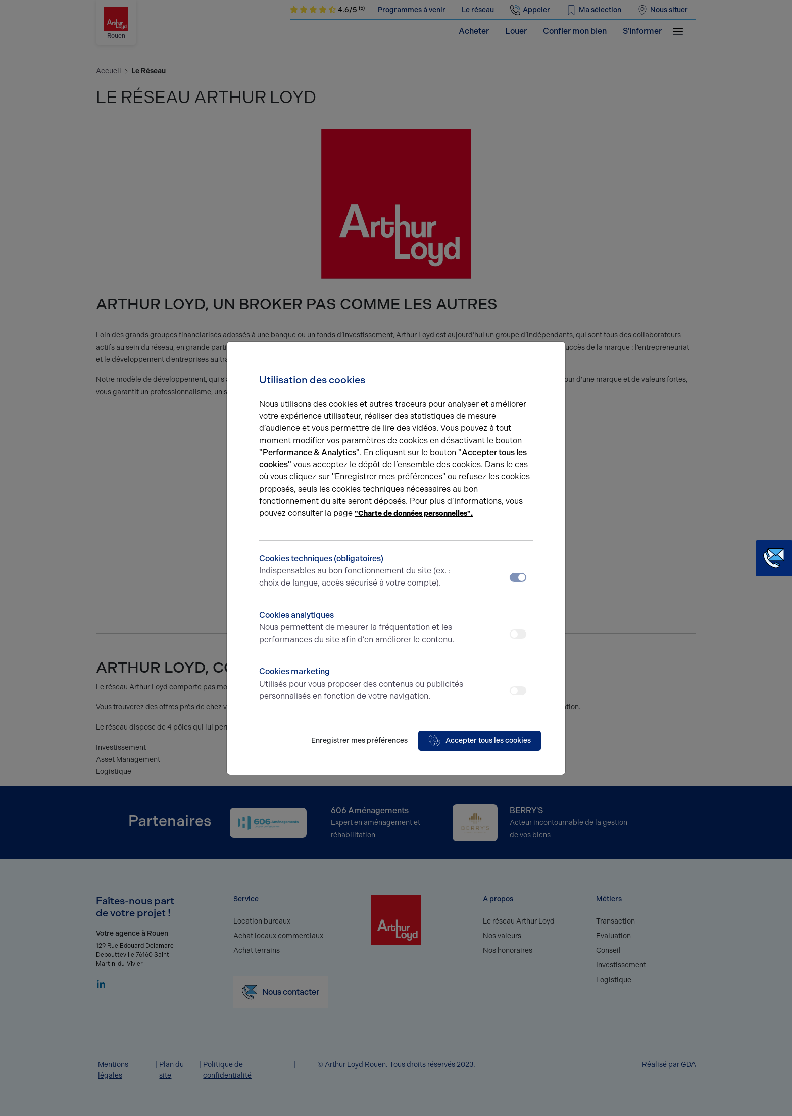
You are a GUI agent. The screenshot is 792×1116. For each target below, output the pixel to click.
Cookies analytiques (362, 628)
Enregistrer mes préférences (359, 740)
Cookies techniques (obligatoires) (362, 571)
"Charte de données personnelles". (414, 513)
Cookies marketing (362, 684)
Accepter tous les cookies (479, 741)
